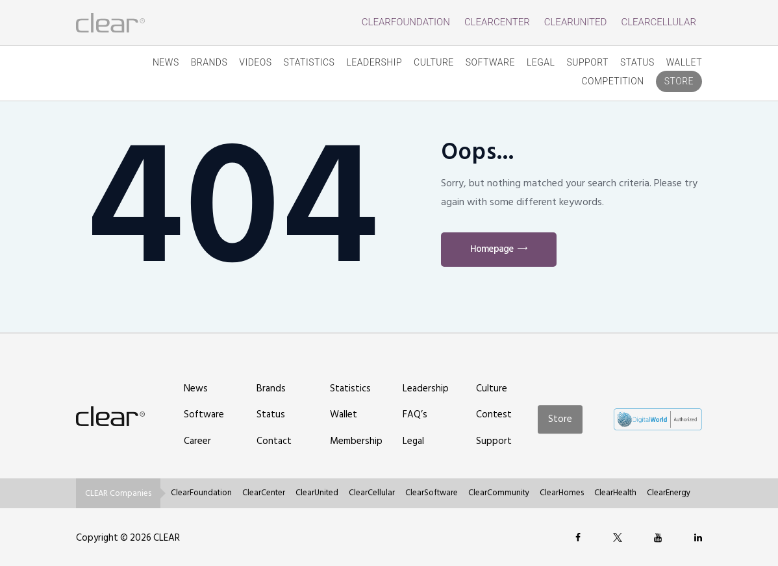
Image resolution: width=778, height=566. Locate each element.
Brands (209, 62)
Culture (434, 62)
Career (197, 441)
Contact (274, 441)
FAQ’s (415, 414)
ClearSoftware (431, 493)
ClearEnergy (668, 493)
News (166, 62)
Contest (494, 414)
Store (679, 81)
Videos (255, 62)
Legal (541, 62)
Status (637, 62)
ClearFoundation (406, 22)
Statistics (309, 62)
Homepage (491, 249)
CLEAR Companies (118, 493)
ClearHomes (562, 493)
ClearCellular (658, 22)
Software (490, 62)
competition (612, 81)
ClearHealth (615, 493)
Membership (356, 441)
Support (588, 62)
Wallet (684, 62)
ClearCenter (497, 22)
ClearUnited (575, 22)
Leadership (374, 62)
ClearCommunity (498, 493)
